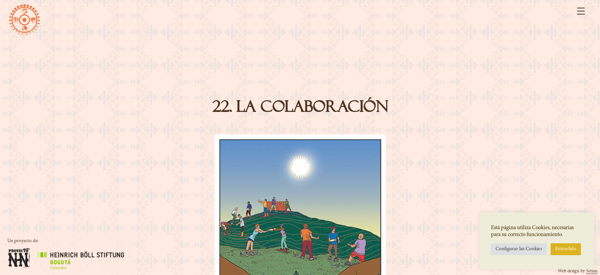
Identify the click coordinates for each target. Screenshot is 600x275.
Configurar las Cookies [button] (519, 249)
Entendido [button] (565, 249)
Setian (592, 271)
